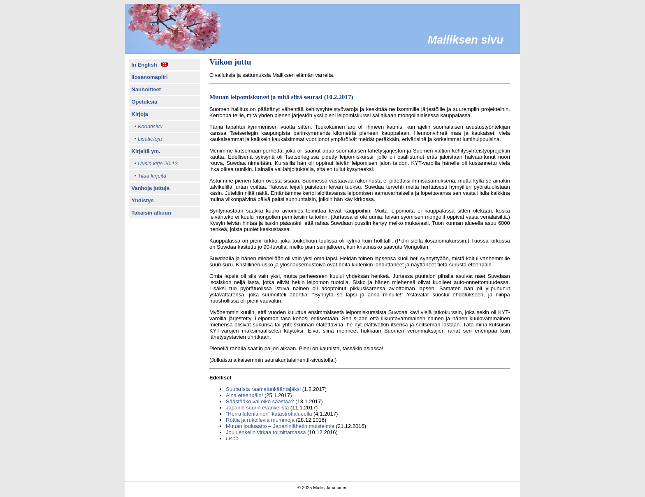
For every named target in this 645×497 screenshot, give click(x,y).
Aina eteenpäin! (244, 395)
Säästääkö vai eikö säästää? (260, 401)
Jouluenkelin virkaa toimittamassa (266, 432)
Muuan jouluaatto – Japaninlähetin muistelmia (280, 426)
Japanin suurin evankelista (257, 408)
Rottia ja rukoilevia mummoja (260, 420)
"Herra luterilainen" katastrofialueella (269, 414)
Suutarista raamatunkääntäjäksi (263, 389)
